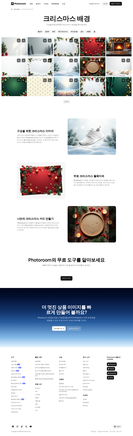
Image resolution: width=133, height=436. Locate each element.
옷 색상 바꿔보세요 (16, 405)
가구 (36, 410)
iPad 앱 (111, 369)
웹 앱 (110, 378)
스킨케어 (37, 394)
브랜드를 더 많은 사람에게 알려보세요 (44, 374)
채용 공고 (85, 364)
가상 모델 (15, 364)
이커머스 (37, 388)
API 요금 (85, 405)
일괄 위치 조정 (63, 394)
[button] (21, 357)
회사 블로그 (86, 374)
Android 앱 (112, 373)
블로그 (85, 371)
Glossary (85, 386)
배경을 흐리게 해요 (16, 390)
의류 (36, 404)
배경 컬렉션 (17, 9)
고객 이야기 (86, 377)
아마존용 (37, 407)
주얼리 (37, 398)
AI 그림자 (13, 380)
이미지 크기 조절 (16, 409)
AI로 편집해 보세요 (18, 383)
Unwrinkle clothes (18, 377)
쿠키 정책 (112, 431)
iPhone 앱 (112, 364)
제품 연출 (14, 361)
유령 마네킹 (16, 367)
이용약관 (93, 431)
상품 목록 (37, 361)
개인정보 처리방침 (102, 431)
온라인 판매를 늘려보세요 (42, 367)
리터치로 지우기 (15, 402)
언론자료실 (86, 367)
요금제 (85, 399)
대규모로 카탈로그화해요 (42, 364)
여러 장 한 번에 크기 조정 (66, 386)
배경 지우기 (14, 396)
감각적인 (61, 374)
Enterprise (86, 402)
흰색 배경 (14, 386)
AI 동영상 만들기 (17, 399)
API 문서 (61, 401)
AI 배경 (13, 393)
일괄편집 (61, 383)
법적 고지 (119, 431)
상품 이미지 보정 (16, 374)
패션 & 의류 (62, 364)
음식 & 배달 (62, 361)
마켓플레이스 (63, 367)
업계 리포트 (86, 383)
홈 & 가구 (61, 371)
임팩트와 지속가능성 (89, 380)
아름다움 (37, 401)
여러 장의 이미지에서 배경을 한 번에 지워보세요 (68, 390)
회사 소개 (85, 361)
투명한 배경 (14, 412)
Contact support (87, 390)
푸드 (36, 391)
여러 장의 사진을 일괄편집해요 (68, 398)
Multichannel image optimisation (44, 379)
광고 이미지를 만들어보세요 (43, 371)
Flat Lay (15, 371)
